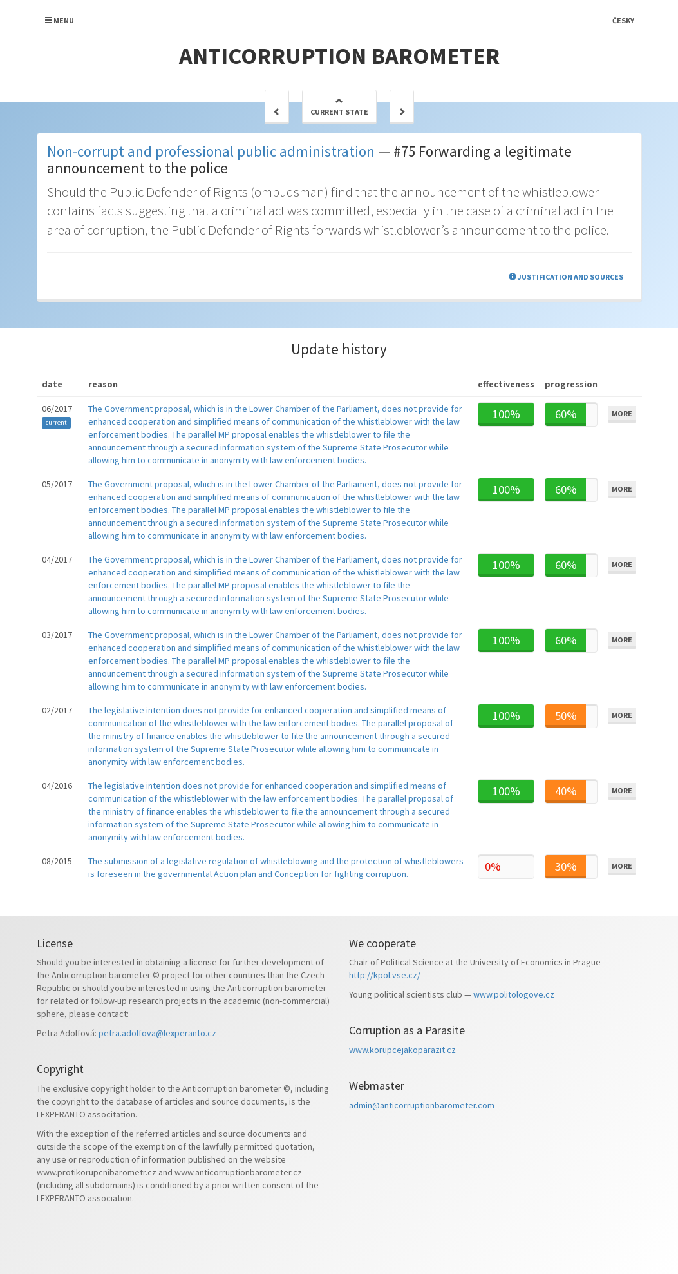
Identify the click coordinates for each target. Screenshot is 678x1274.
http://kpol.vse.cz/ (384, 975)
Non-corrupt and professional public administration (211, 151)
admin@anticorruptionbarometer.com (421, 1105)
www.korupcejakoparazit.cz (402, 1050)
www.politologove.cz (513, 994)
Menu (59, 20)
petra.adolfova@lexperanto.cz (157, 1033)
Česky (623, 20)
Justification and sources (566, 277)
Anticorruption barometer (339, 55)
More (622, 413)
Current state (339, 107)
